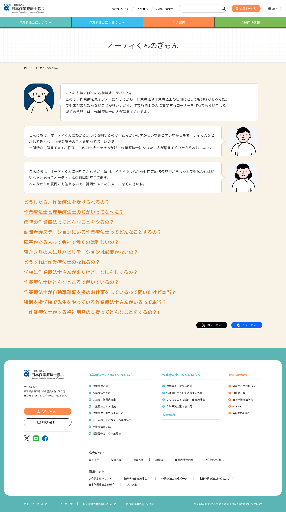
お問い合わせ (164, 9)
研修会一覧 (238, 393)
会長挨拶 (94, 459)
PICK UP (237, 406)
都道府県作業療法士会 (137, 478)
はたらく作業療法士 (104, 399)
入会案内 (142, 9)
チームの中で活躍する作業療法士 (112, 420)
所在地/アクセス (214, 459)
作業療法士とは (102, 393)
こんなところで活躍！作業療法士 (185, 399)
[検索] (223, 8)
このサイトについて (35, 504)
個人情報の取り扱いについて (99, 504)
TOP (26, 67)
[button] (273, 9)
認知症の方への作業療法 (107, 433)
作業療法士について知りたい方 (111, 374)
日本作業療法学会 (242, 399)
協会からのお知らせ (244, 386)
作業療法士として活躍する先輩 (184, 393)
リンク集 (132, 484)
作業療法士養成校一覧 (179, 406)
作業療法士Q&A (102, 426)
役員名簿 (116, 459)
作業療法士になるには (179, 386)
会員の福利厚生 (241, 413)
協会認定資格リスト (100, 478)
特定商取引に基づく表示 (140, 504)
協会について (120, 9)
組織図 (159, 459)
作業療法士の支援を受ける (108, 413)
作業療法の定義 (184, 459)
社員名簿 (138, 459)
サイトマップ (64, 504)
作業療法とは (100, 386)
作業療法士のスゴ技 (104, 406)
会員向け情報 (237, 374)
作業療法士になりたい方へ (181, 374)
